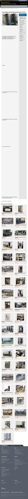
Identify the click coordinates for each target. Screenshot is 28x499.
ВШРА (2, 472)
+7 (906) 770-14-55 (19, 497)
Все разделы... (16, 465)
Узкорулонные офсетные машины (5, 451)
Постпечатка (8, 8)
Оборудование (4, 8)
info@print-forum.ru (24, 497)
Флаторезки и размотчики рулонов (5, 470)
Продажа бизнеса (3, 483)
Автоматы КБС (3, 474)
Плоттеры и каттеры (17, 451)
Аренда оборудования (4, 482)
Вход (14, 0)
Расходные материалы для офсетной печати (6, 453)
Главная (2, 8)
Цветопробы (16, 462)
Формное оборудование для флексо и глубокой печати (20, 463)
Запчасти (16, 467)
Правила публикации (17, 482)
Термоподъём (3, 461)
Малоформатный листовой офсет (5, 449)
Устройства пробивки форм (17, 460)
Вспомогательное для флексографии (5, 459)
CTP (15, 458)
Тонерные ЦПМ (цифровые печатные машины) (19, 449)
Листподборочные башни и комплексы (14, 8)
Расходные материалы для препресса (19, 464)
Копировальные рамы (17, 459)
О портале (23, 3)
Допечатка (16, 456)
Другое (2, 480)
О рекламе (16, 483)
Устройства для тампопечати (5, 460)
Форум (21, 3)
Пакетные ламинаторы (4, 475)
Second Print (5, 2)
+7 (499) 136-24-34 (15, 497)
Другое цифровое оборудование (18, 453)
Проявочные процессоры (17, 461)
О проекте (16, 480)
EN (26, 3)
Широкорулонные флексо (4, 458)
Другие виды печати (4, 456)
